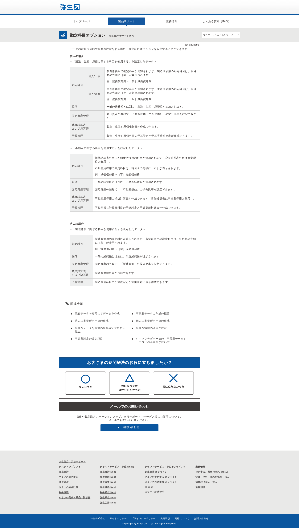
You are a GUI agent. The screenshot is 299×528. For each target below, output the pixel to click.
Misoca (149, 487)
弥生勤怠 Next (108, 497)
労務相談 (200, 487)
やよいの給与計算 (68, 487)
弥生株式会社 (98, 518)
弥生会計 (64, 472)
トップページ (81, 21)
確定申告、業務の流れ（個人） (212, 472)
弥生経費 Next (108, 482)
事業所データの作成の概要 (153, 313)
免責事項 (165, 518)
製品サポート (126, 21)
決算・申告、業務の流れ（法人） (213, 477)
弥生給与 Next (108, 492)
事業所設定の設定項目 (89, 338)
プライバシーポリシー (143, 518)
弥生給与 (64, 482)
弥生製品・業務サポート (72, 461)
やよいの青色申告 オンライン (161, 477)
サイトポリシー (118, 518)
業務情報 (171, 21)
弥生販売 (64, 492)
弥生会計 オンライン (156, 472)
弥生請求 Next (108, 477)
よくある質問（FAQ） (217, 21)
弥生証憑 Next (108, 487)
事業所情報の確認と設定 (151, 327)
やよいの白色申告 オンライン (161, 482)
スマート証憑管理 (154, 492)
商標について (182, 518)
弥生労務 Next (108, 502)
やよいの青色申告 (68, 477)
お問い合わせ (130, 427)
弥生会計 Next (108, 472)
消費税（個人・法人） (207, 482)
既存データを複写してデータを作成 (97, 313)
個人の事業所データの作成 (153, 320)
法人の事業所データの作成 (92, 320)
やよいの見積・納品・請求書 (74, 497)
